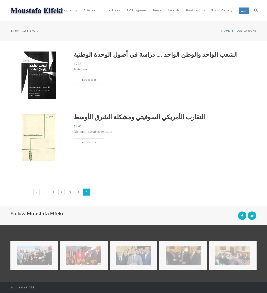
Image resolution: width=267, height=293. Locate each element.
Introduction (89, 79)
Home (226, 30)
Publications (246, 30)
